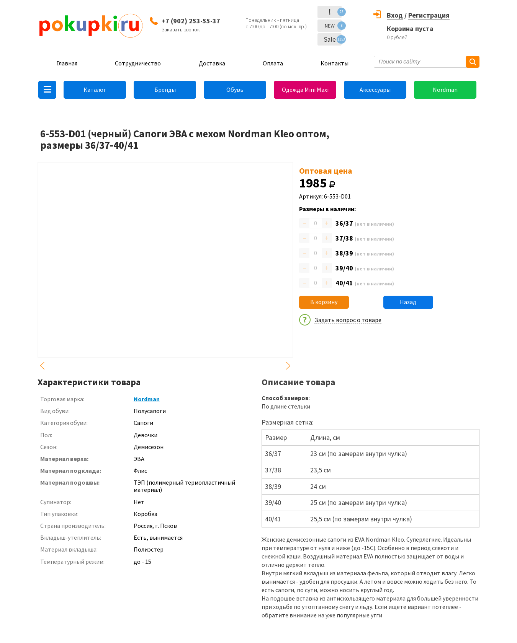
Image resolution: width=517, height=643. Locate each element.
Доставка (212, 63)
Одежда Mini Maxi (305, 89)
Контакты (334, 63)
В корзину (323, 302)
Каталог (94, 89)
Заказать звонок (181, 29)
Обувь (235, 89)
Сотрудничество (138, 63)
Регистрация (429, 15)
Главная (66, 63)
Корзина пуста (410, 28)
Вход (395, 15)
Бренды (165, 89)
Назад (408, 302)
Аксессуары (375, 89)
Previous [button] (42, 366)
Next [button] (288, 366)
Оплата (273, 63)
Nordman (445, 89)
